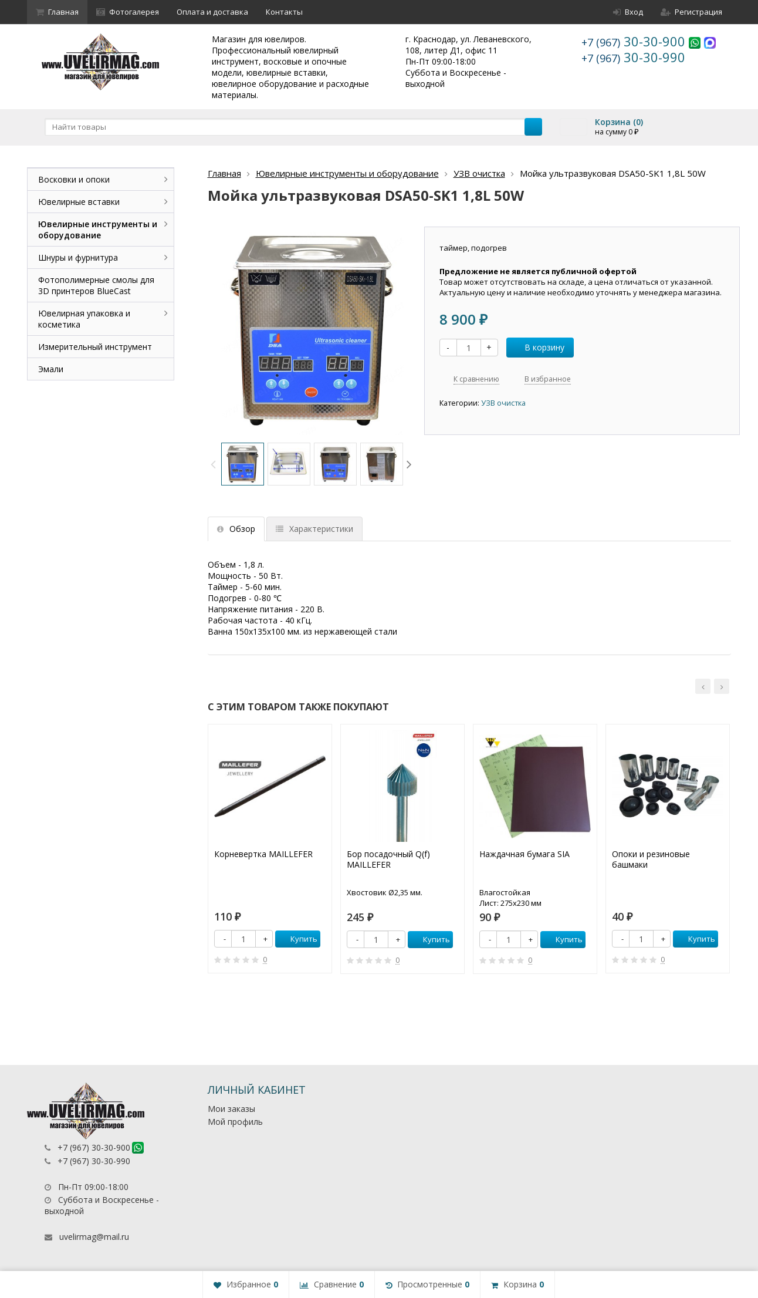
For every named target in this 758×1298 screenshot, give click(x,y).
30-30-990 (633, 57)
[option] (242, 464)
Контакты (284, 11)
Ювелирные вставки (79, 201)
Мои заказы (231, 1108)
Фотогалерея (127, 11)
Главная (57, 11)
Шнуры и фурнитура (78, 257)
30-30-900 (635, 41)
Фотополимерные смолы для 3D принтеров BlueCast (96, 285)
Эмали (50, 369)
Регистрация (691, 11)
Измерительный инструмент (95, 346)
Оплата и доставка (212, 11)
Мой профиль (235, 1121)
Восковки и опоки (74, 179)
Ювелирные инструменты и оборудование (347, 173)
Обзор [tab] (236, 528)
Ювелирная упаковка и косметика (84, 319)
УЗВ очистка (479, 173)
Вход (628, 11)
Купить (297, 938)
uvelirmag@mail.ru (94, 1236)
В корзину (538, 347)
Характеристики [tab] (314, 528)
